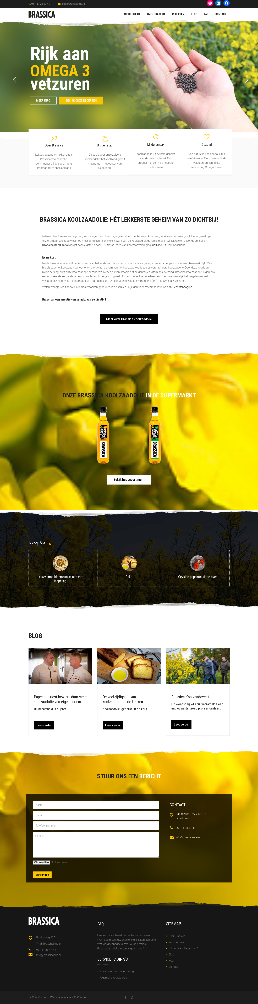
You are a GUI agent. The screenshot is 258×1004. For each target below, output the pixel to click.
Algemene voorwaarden (114, 977)
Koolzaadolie (176, 942)
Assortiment (132, 14)
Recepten (178, 14)
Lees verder (43, 725)
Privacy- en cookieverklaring (117, 971)
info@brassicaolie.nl (73, 3)
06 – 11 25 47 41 (40, 3)
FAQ (206, 14)
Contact (220, 14)
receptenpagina (182, 287)
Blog (194, 14)
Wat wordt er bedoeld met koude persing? (122, 944)
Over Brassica (156, 14)
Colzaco (157, 245)
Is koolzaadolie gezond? (183, 948)
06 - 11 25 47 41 (185, 827)
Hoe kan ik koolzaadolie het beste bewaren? (123, 935)
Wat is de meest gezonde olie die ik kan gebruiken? (127, 939)
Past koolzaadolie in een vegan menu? (120, 948)
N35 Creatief (79, 997)
